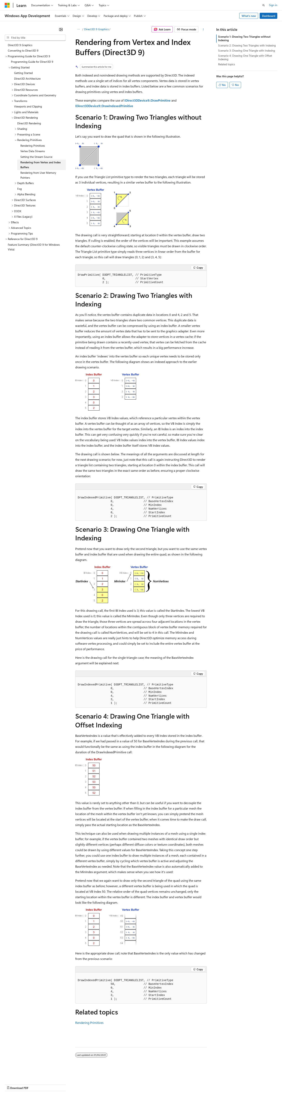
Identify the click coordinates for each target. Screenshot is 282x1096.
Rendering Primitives (89, 1023)
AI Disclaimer (12, 1084)
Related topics (226, 64)
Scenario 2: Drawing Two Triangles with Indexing (247, 45)
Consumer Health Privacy (112, 1084)
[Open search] (264, 5)
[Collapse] (61, 29)
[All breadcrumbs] (78, 29)
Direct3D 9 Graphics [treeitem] (20, 45)
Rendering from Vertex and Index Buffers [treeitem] (40, 164)
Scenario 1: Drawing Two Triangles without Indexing (244, 38)
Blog (53, 1084)
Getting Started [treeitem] (23, 73)
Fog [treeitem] (19, 189)
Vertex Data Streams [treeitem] (32, 151)
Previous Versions (35, 1084)
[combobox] (35, 38)
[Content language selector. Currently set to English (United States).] (23, 1075)
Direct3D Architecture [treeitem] (27, 78)
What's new (249, 16)
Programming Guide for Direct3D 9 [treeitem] (32, 62)
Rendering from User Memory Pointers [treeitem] (38, 175)
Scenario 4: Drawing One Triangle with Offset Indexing (245, 57)
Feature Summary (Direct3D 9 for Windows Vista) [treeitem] (34, 247)
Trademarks (162, 1084)
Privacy (85, 1084)
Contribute (70, 1084)
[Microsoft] (7, 5)
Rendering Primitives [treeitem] (32, 145)
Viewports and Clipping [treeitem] (28, 106)
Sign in (273, 5)
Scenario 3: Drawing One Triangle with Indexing (246, 50)
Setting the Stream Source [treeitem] (36, 157)
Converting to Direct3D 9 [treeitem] (23, 50)
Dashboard (268, 16)
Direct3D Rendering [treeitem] (29, 123)
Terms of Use (143, 1084)
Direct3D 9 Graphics (96, 29)
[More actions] (203, 29)
